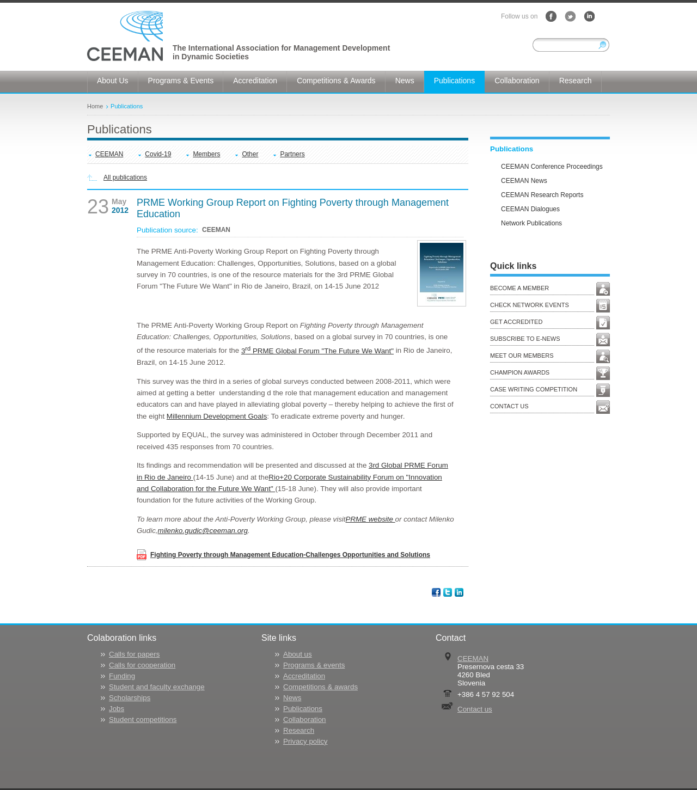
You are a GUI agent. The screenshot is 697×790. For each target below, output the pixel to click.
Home (95, 106)
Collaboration (304, 719)
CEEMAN (109, 154)
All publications (125, 177)
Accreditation (304, 676)
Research (298, 730)
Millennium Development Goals (217, 416)
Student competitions (142, 719)
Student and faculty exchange (157, 687)
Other (250, 154)
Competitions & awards (320, 687)
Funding (122, 676)
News (292, 698)
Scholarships (129, 698)
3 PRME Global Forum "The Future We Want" (317, 351)
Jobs (116, 709)
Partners (292, 154)
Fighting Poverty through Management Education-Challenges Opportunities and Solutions (290, 555)
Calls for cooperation (142, 665)
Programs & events (314, 665)
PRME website (370, 519)
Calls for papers (134, 654)
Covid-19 (158, 154)
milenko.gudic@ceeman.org (203, 530)
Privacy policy (305, 741)
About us (297, 654)
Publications (127, 106)
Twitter (570, 16)
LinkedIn (589, 16)
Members (206, 154)
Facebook (551, 16)
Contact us (474, 709)
